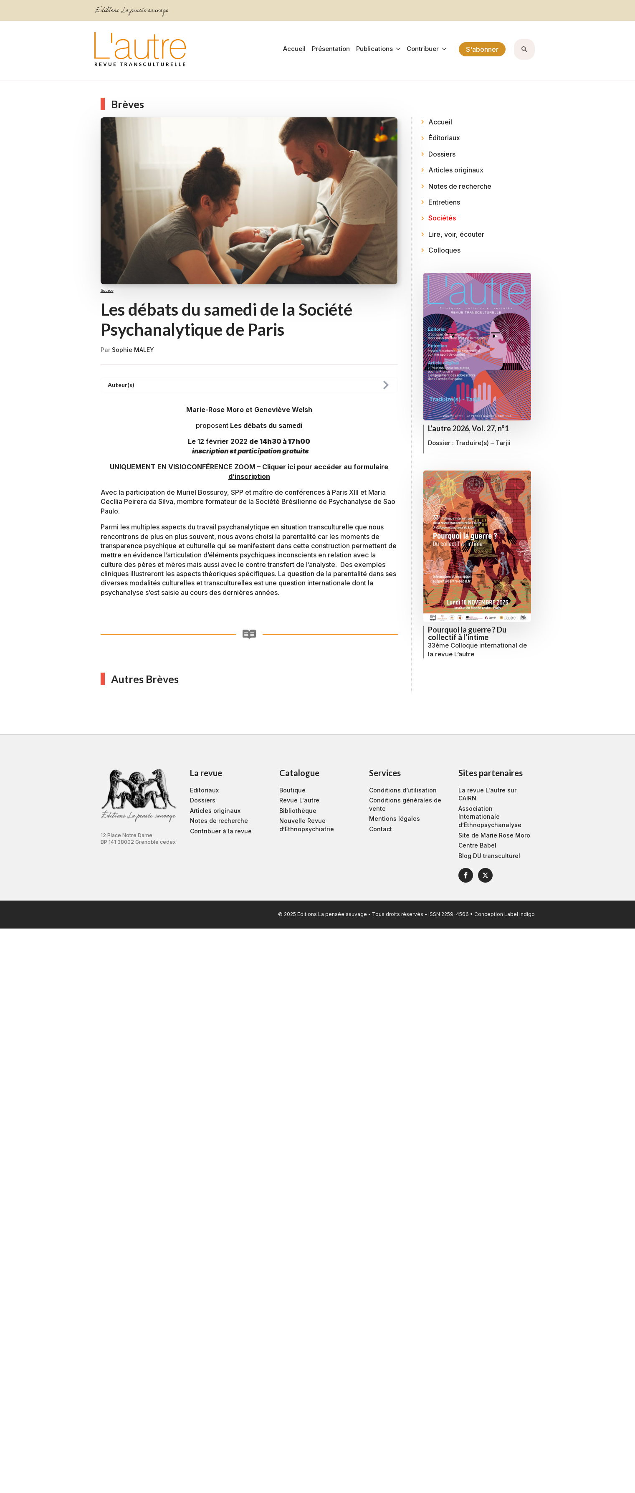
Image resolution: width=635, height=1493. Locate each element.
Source (107, 290)
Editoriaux (204, 790)
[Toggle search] (524, 49)
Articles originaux (215, 810)
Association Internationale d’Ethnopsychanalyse (489, 816)
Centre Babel (477, 845)
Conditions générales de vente (405, 804)
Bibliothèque (297, 810)
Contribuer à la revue (221, 831)
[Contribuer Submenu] (442, 49)
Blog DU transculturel (489, 855)
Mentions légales (394, 818)
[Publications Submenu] (396, 49)
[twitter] (485, 875)
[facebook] (465, 875)
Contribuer (423, 49)
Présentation (331, 49)
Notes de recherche (219, 820)
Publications (374, 49)
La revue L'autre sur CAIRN (487, 794)
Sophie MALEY (133, 349)
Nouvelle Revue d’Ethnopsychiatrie (306, 825)
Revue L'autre (299, 800)
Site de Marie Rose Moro (494, 835)
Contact (380, 829)
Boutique (292, 790)
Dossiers (202, 800)
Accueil (294, 49)
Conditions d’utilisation (403, 790)
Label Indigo (519, 914)
